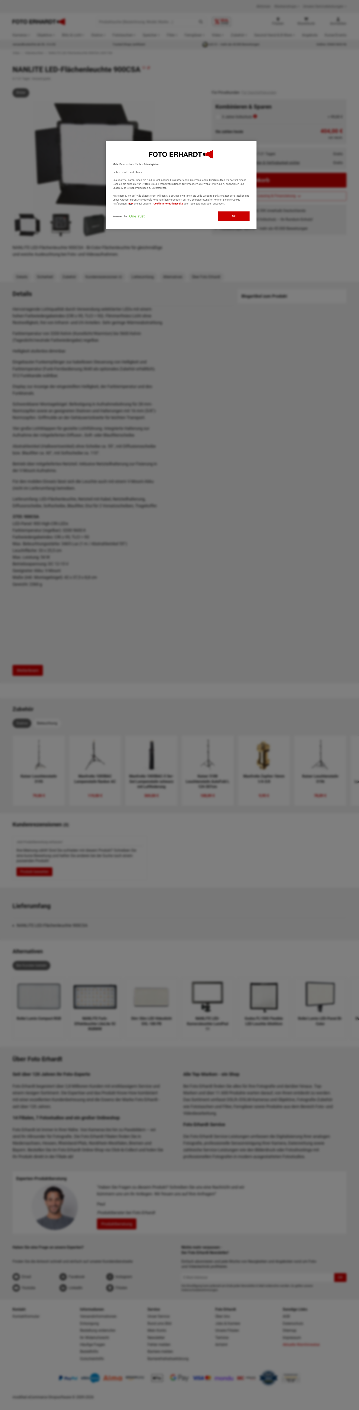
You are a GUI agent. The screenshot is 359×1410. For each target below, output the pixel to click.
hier (130, 203)
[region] (181, 185)
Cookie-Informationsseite (168, 203)
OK (234, 216)
